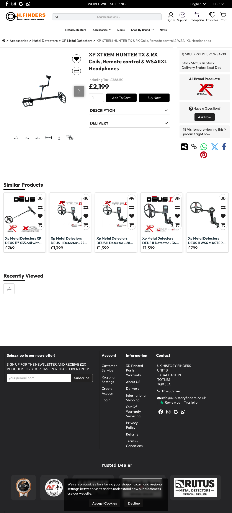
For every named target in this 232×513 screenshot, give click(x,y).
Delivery (132, 390)
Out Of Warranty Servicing (133, 413)
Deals (122, 30)
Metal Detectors (69, 30)
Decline (134, 503)
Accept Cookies (104, 503)
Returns (132, 436)
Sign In (164, 17)
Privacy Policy (132, 427)
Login (106, 402)
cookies (90, 484)
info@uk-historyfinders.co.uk (183, 400)
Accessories (97, 30)
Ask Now (204, 119)
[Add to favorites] (76, 60)
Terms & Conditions (134, 445)
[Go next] (79, 93)
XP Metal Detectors (77, 42)
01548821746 (171, 393)
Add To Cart (121, 99)
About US (133, 383)
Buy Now (154, 99)
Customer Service (109, 369)
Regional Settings (108, 381)
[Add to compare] (76, 73)
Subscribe (81, 380)
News (171, 30)
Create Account (108, 392)
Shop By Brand (145, 30)
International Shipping (136, 399)
